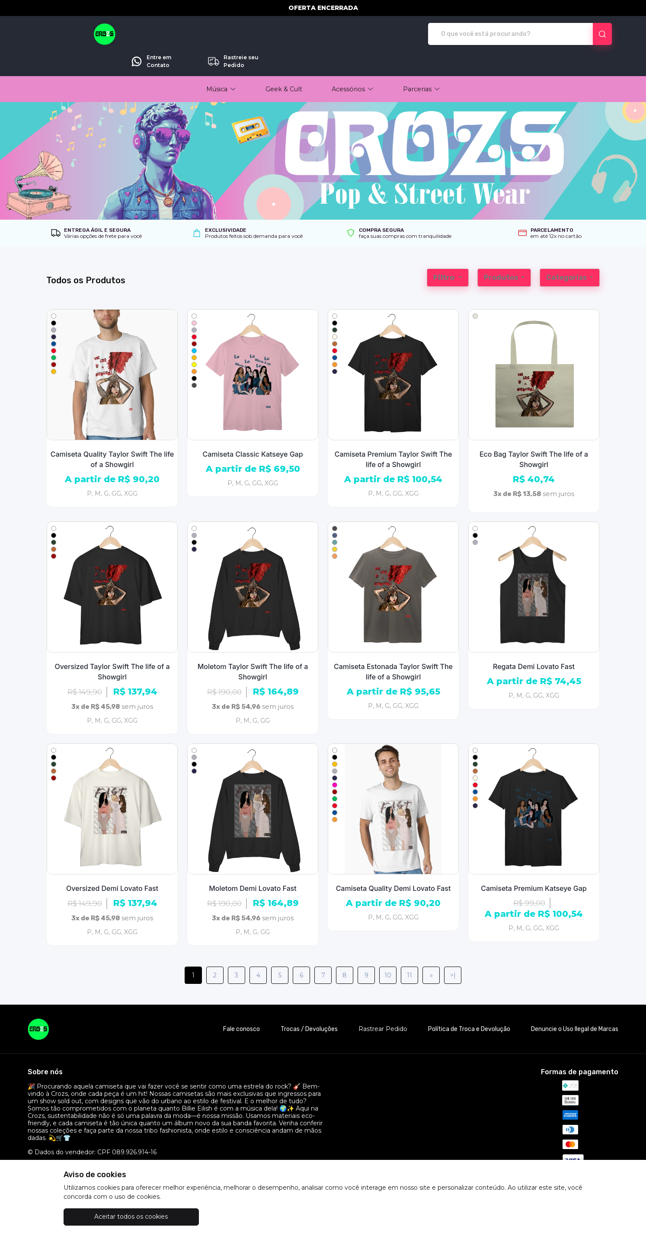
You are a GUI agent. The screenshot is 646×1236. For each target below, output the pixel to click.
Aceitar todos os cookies (107, 1216)
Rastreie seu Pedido (577, 34)
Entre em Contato (495, 34)
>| (453, 951)
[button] (221, 64)
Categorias (567, 253)
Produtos (501, 253)
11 (409, 951)
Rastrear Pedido (382, 1005)
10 (387, 951)
